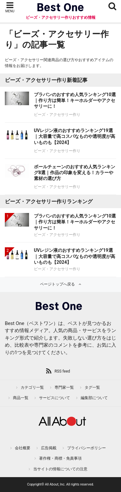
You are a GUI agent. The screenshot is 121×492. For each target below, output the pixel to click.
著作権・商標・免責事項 (60, 458)
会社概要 (22, 448)
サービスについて (54, 398)
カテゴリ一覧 (32, 387)
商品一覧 (20, 398)
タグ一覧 (92, 387)
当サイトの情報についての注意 (60, 469)
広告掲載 (48, 448)
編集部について (94, 398)
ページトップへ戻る (57, 284)
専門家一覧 (64, 387)
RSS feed (62, 371)
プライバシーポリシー (86, 448)
